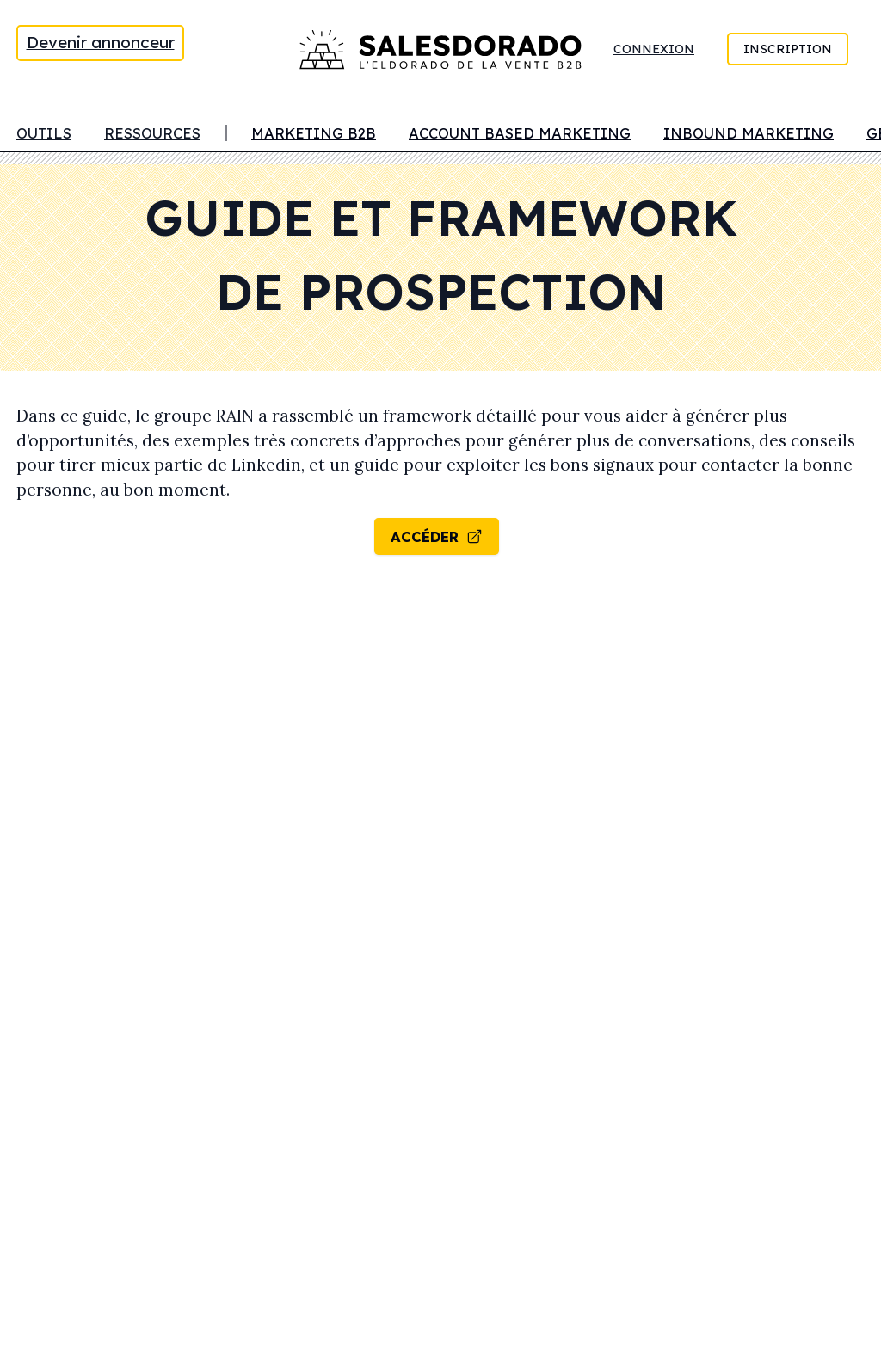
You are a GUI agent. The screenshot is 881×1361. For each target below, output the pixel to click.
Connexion (653, 49)
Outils (43, 133)
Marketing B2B (313, 133)
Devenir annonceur (101, 42)
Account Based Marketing (520, 133)
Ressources (152, 133)
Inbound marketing (748, 133)
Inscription (787, 49)
